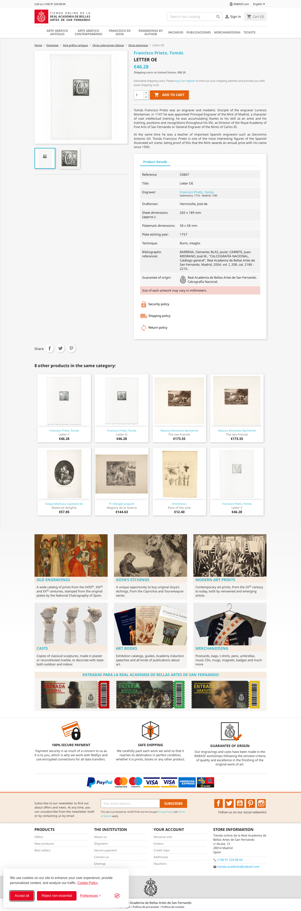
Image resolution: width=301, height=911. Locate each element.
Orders (158, 844)
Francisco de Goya (120, 32)
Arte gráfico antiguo (57, 32)
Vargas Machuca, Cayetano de (64, 504)
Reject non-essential (57, 895)
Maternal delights (64, 508)
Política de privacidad (146, 907)
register (190, 81)
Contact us (101, 857)
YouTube (240, 803)
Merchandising (227, 32)
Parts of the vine (179, 508)
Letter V (237, 508)
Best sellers (42, 850)
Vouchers (160, 864)
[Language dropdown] (260, 4)
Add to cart (169, 95)
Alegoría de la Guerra (122, 508)
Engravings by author (151, 32)
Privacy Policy (165, 811)
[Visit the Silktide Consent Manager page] (117, 896)
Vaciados (175, 32)
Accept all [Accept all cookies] (22, 895)
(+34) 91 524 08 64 (229, 860)
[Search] (194, 16)
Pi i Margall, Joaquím (121, 504)
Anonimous (179, 504)
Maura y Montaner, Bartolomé (179, 430)
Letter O (121, 434)
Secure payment (105, 850)
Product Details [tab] (155, 162)
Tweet (60, 348)
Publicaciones (198, 32)
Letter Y (64, 434)
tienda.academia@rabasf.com (238, 867)
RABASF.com (239, 4)
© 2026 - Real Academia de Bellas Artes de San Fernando (150, 903)
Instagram (261, 803)
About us (100, 837)
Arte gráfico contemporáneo (88, 32)
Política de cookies (173, 907)
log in (178, 81)
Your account (169, 829)
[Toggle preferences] (90, 895)
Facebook (218, 803)
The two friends (179, 434)
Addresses (161, 857)
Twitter (229, 803)
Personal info (163, 837)
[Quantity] (139, 95)
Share (49, 348)
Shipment (101, 844)
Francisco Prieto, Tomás (197, 192)
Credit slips (162, 850)
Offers (38, 837)
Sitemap (100, 864)
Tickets (249, 32)
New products (44, 844)
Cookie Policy (88, 883)
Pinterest (71, 348)
